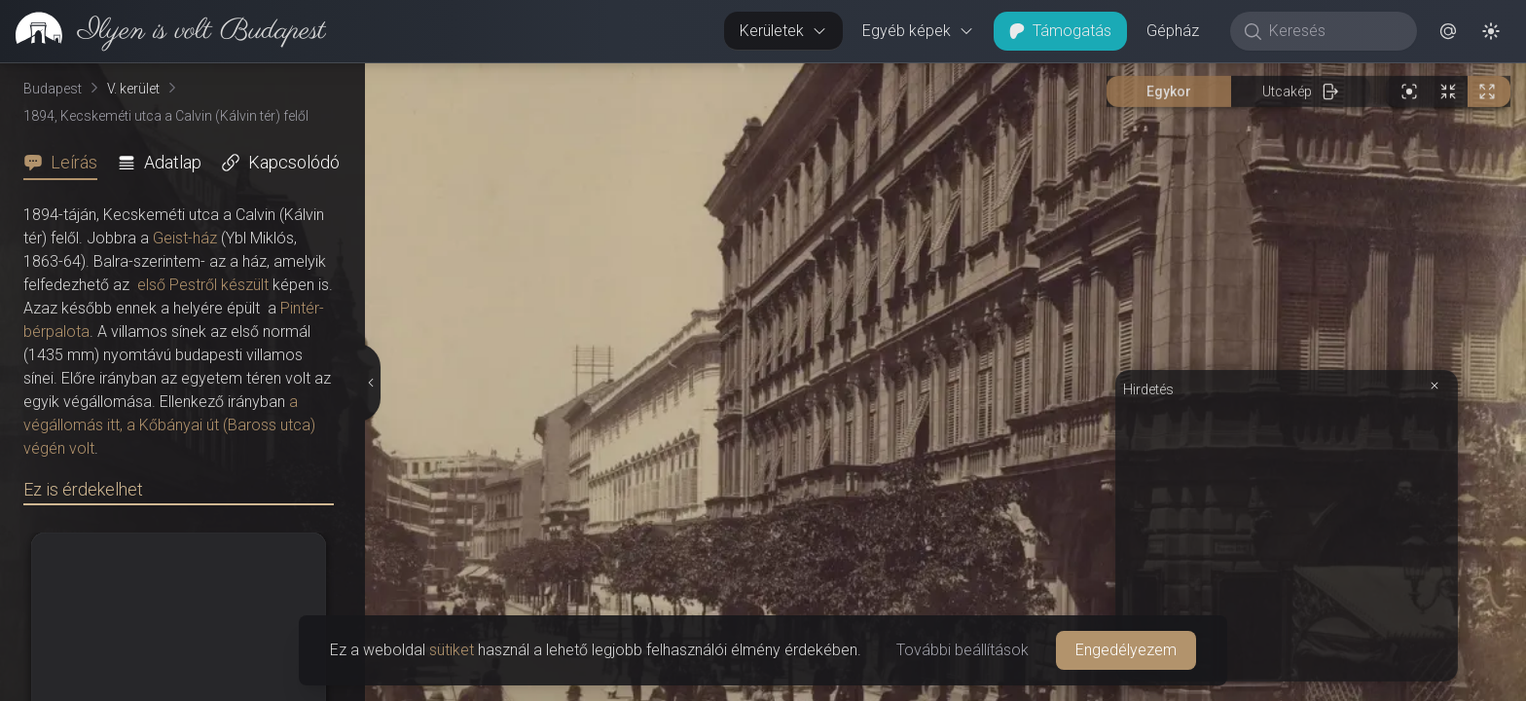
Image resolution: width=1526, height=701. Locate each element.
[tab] (66, 162)
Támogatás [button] (1060, 30)
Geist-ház (185, 238)
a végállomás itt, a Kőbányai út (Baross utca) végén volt (169, 425)
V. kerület (133, 88)
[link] (163, 31)
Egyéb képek (918, 30)
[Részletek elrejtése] (370, 383)
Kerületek (783, 30)
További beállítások (962, 650)
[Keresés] (1333, 31)
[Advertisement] (1286, 537)
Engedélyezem (1126, 650)
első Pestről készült (203, 285)
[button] (1448, 31)
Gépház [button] (1172, 30)
